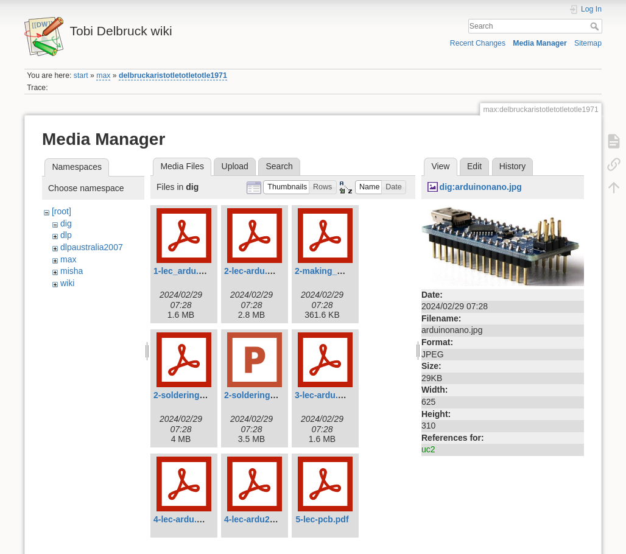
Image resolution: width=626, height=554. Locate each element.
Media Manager (540, 43)
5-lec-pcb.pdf (321, 519)
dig (66, 223)
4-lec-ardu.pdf (181, 519)
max (103, 75)
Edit (474, 166)
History (512, 166)
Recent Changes (477, 43)
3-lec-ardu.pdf (323, 395)
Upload (235, 166)
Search (596, 26)
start (81, 75)
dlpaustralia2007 (91, 247)
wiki (67, 283)
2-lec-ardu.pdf (252, 271)
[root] (61, 211)
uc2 (428, 449)
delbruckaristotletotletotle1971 (173, 75)
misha (71, 271)
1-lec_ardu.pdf (182, 271)
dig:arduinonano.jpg (481, 187)
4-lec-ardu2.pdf (254, 519)
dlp (66, 235)
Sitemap (588, 43)
